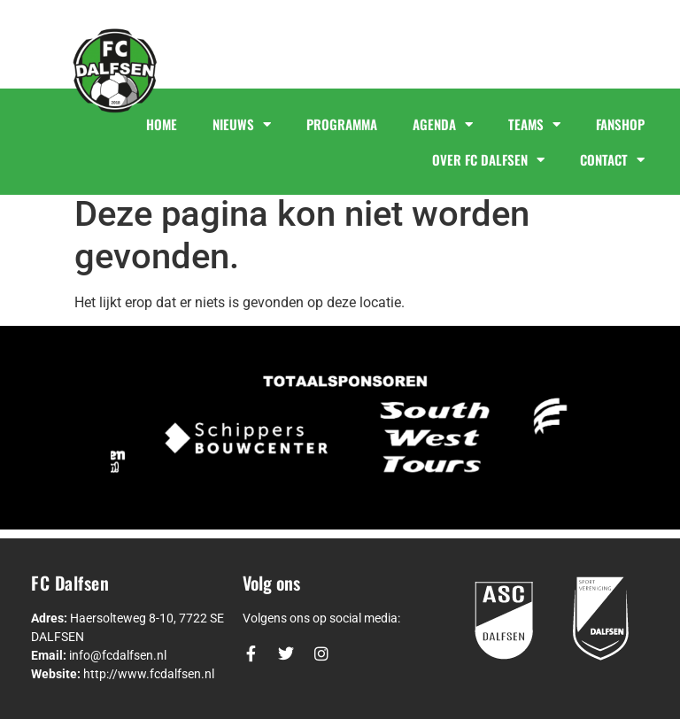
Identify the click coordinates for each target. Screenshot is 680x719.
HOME (161, 124)
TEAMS (534, 124)
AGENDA (443, 124)
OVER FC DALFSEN (488, 159)
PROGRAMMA (341, 124)
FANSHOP (620, 124)
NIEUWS (241, 124)
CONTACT (612, 159)
